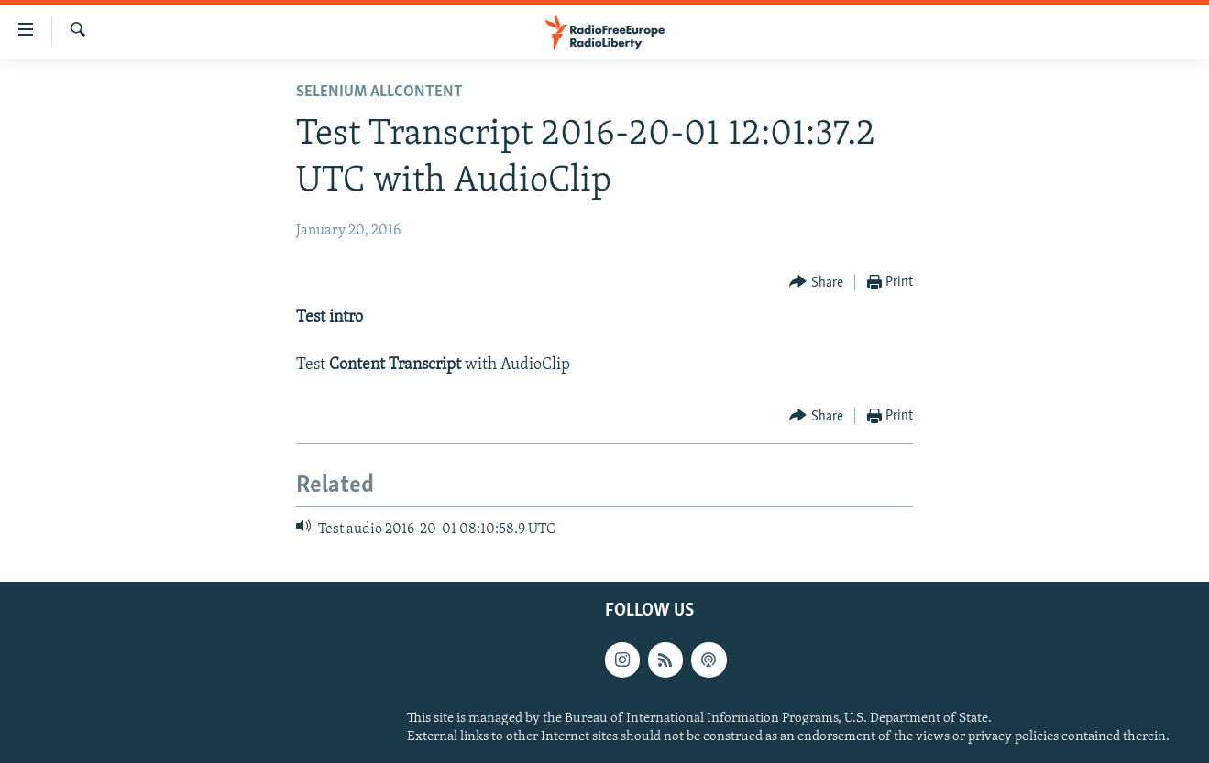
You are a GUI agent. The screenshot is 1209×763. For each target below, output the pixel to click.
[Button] (816, 282)
